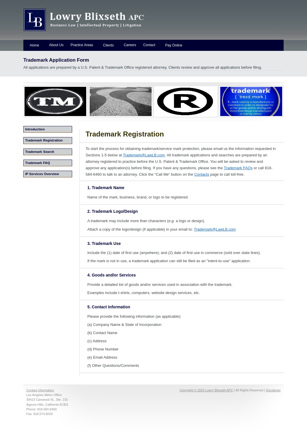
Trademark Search (39, 151)
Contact (149, 45)
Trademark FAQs (238, 168)
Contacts (201, 174)
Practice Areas (81, 45)
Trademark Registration (44, 140)
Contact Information (40, 390)
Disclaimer (273, 390)
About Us (56, 45)
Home (34, 45)
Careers (130, 45)
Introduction (35, 129)
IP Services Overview (42, 174)
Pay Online (173, 45)
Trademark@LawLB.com (144, 155)
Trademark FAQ (37, 163)
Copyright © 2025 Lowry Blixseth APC (206, 390)
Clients (108, 45)
